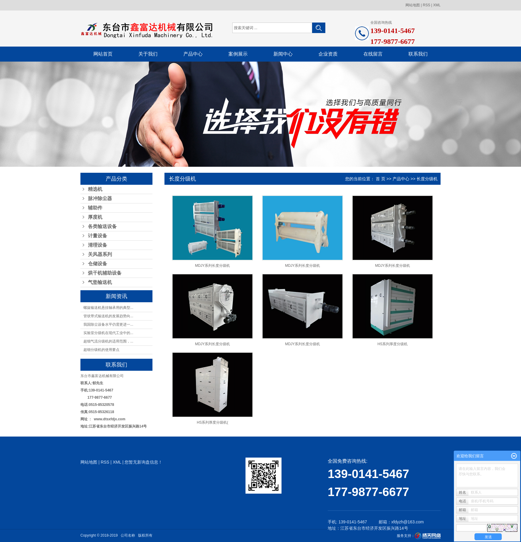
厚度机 (95, 217)
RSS (426, 5)
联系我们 (418, 53)
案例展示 (238, 53)
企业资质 (328, 53)
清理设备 (97, 245)
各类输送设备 (102, 226)
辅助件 (95, 207)
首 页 (380, 178)
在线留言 (373, 53)
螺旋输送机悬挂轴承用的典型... (108, 308)
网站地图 (412, 5)
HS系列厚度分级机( (212, 422)
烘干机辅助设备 (105, 273)
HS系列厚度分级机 (393, 344)
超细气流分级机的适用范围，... (108, 341)
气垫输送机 (100, 282)
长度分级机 (427, 178)
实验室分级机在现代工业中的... (108, 333)
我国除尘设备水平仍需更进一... (108, 324)
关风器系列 (100, 254)
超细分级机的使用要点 (101, 350)
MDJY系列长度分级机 (212, 265)
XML (437, 5)
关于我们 (148, 53)
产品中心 (193, 53)
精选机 (95, 189)
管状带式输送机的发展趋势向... (108, 316)
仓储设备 (97, 263)
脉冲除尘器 (100, 198)
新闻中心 (283, 53)
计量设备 (97, 235)
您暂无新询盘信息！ (143, 462)
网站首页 (103, 53)
